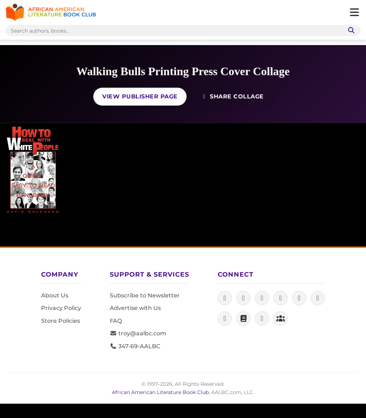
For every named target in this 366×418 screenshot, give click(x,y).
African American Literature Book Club (160, 392)
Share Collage (232, 96)
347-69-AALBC (135, 346)
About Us (54, 295)
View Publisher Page (140, 96)
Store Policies (60, 320)
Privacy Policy (61, 308)
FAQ (116, 320)
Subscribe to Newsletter (145, 295)
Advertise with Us (135, 308)
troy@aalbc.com (138, 333)
